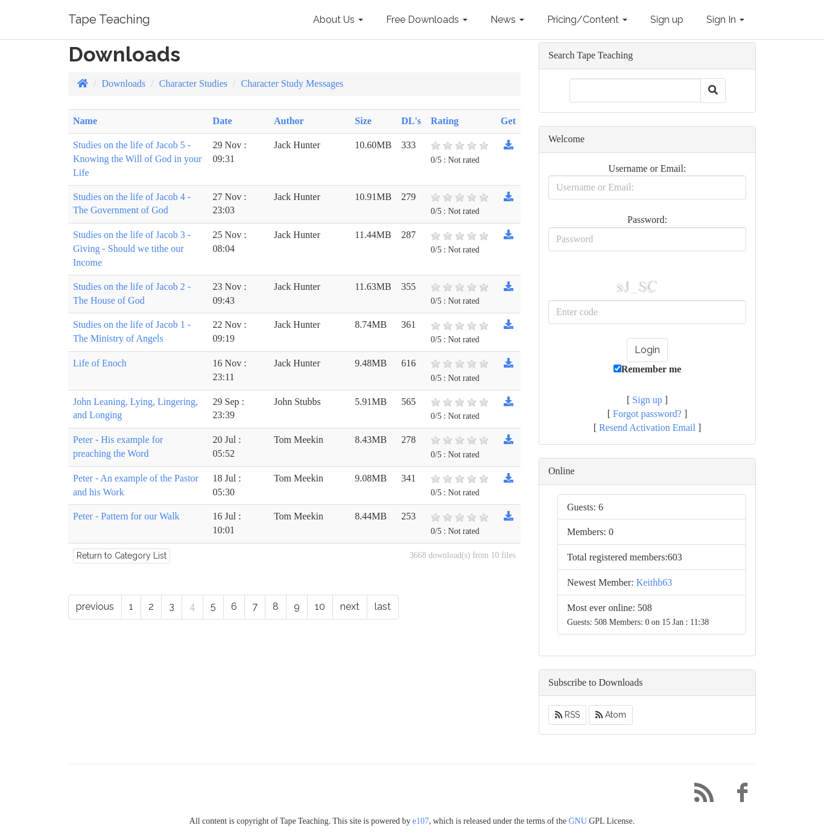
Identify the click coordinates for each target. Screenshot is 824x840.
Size (363, 121)
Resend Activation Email (647, 427)
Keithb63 (654, 582)
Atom (610, 714)
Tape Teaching (109, 19)
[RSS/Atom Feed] (699, 796)
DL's (411, 121)
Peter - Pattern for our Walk (126, 516)
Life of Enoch (100, 363)
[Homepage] (82, 83)
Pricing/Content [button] (587, 19)
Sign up (666, 19)
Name (85, 121)
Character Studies (193, 83)
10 (320, 606)
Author (289, 121)
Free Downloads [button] (426, 19)
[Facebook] (738, 796)
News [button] (507, 19)
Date (222, 121)
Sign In (725, 19)
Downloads (123, 83)
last (383, 606)
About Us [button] (338, 19)
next (350, 606)
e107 (421, 821)
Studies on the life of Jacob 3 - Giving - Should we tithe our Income (132, 249)
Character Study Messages (292, 83)
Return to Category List (121, 555)
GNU (578, 821)
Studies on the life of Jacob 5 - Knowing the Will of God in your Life (137, 159)
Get (508, 121)
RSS (567, 714)
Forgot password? (647, 414)
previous (95, 606)
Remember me (647, 369)
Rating (444, 121)
